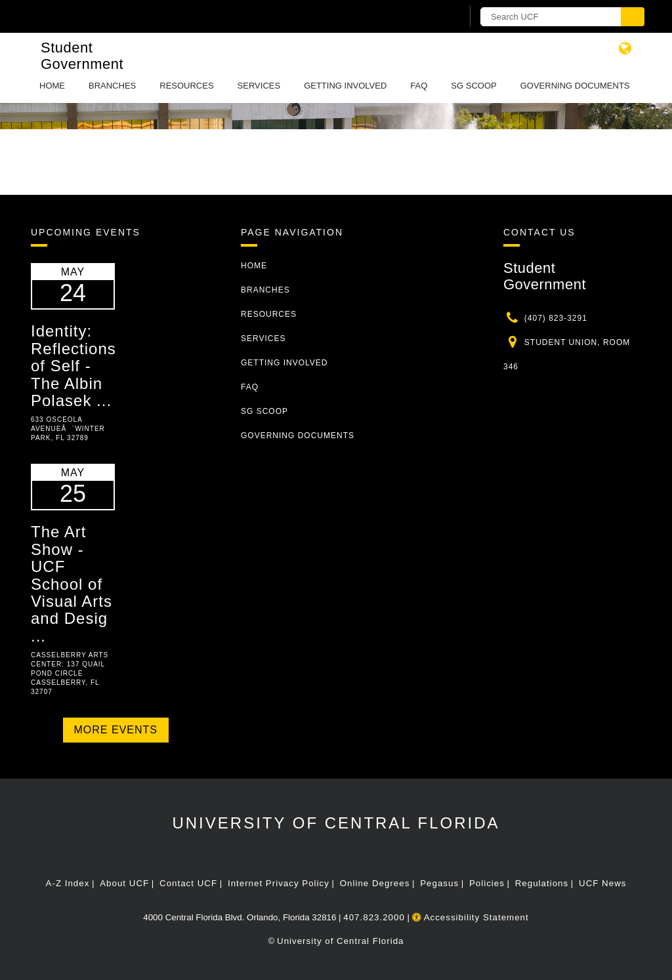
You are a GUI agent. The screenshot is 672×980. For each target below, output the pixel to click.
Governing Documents (575, 86)
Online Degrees (375, 883)
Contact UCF (188, 883)
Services (259, 86)
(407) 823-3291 (555, 318)
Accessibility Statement (470, 917)
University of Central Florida (335, 823)
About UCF (124, 883)
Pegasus (439, 883)
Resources (186, 86)
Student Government (82, 55)
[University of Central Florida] (125, 16)
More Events (116, 729)
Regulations (541, 883)
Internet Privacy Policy (278, 883)
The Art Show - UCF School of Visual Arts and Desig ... (71, 583)
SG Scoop (473, 86)
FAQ (418, 86)
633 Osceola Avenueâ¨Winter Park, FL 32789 (68, 428)
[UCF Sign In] (420, 17)
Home (52, 86)
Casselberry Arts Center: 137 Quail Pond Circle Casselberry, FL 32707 (69, 673)
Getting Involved (345, 86)
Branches (112, 86)
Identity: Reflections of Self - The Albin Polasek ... (73, 365)
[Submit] (632, 16)
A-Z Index (68, 883)
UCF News (602, 883)
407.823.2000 (374, 917)
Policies (487, 883)
